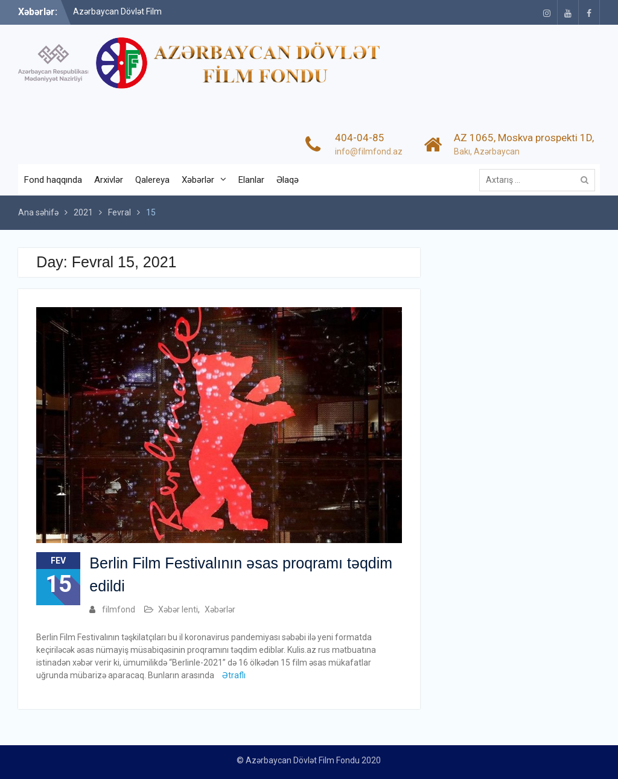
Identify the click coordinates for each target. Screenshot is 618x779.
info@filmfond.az (369, 151)
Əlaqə (287, 179)
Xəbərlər (198, 179)
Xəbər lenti (178, 609)
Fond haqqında (53, 179)
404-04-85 (359, 138)
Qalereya (152, 179)
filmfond (118, 609)
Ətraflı (234, 675)
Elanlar (251, 179)
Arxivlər (108, 179)
